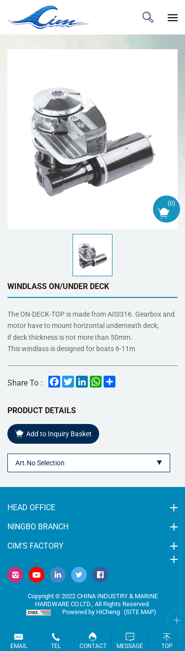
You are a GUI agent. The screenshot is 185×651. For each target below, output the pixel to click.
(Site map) (140, 612)
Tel (56, 646)
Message (129, 646)
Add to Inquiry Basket (59, 434)
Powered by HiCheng (91, 612)
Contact (93, 646)
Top (167, 646)
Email (18, 646)
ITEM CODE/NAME (148, 17)
